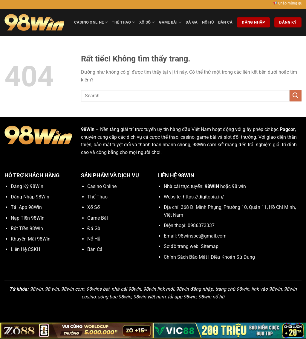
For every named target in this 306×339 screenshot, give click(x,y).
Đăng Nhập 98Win (30, 197)
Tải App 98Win (26, 207)
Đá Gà (192, 22)
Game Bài (170, 22)
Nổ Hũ (208, 22)
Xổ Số (147, 22)
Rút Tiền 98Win (27, 228)
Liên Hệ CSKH (25, 249)
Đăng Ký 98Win (27, 186)
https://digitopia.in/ (203, 197)
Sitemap (209, 246)
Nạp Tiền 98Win (28, 218)
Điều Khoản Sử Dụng (233, 257)
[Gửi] (296, 95)
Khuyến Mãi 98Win (31, 239)
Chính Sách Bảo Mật (185, 257)
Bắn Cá (225, 22)
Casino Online (91, 22)
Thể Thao (123, 22)
